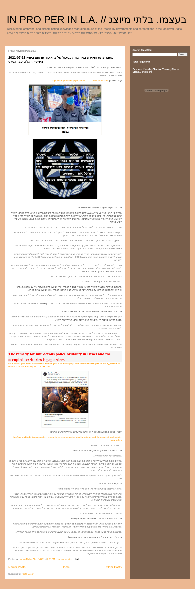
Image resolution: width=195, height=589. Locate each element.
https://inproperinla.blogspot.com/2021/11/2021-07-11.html (80, 80)
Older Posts (114, 567)
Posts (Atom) (28, 574)
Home (66, 567)
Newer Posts (17, 567)
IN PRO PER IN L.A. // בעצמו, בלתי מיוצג (97, 19)
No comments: (65, 559)
